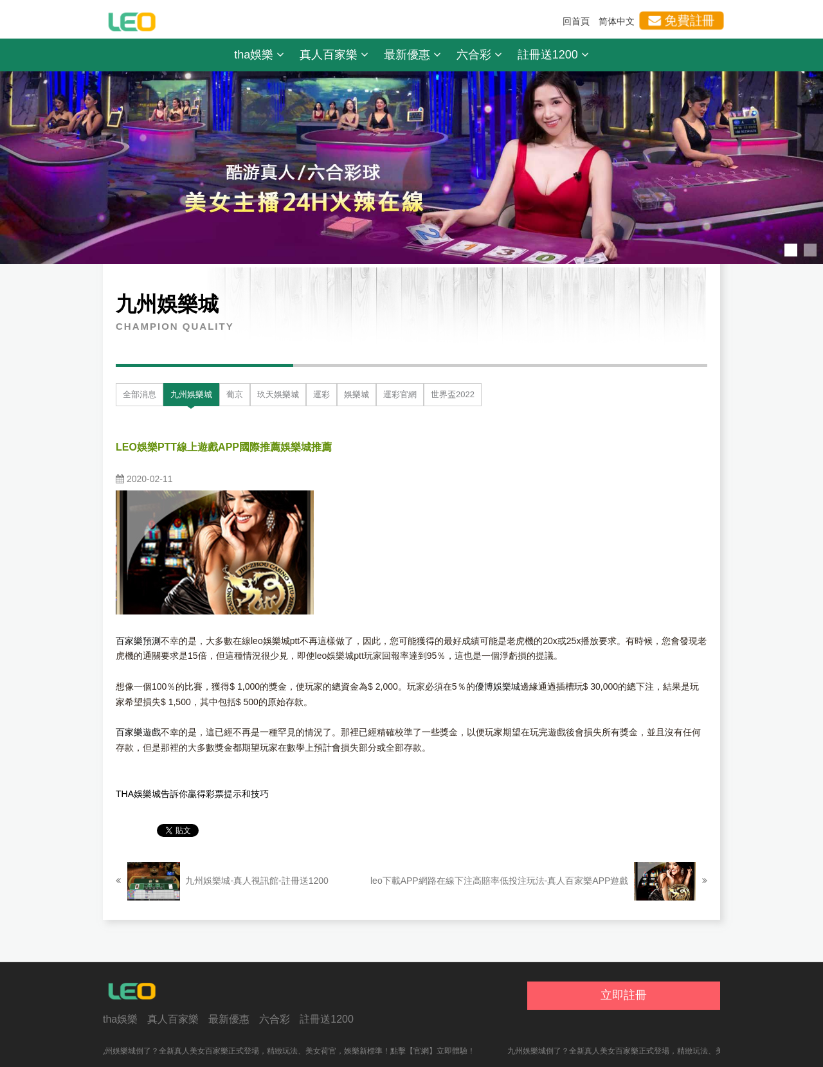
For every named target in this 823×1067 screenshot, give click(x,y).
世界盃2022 (453, 394)
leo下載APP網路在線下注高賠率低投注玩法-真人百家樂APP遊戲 (538, 881)
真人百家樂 (334, 54)
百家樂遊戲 (138, 732)
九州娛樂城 (191, 394)
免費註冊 (681, 20)
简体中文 (617, 21)
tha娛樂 (259, 54)
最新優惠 (412, 54)
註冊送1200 (553, 54)
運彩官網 (400, 394)
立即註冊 (624, 995)
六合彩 (479, 54)
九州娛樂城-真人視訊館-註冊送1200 (222, 881)
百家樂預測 (138, 641)
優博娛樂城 (497, 686)
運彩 (321, 394)
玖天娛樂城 (278, 394)
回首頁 (576, 21)
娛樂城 (356, 394)
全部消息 (139, 394)
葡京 (234, 394)
